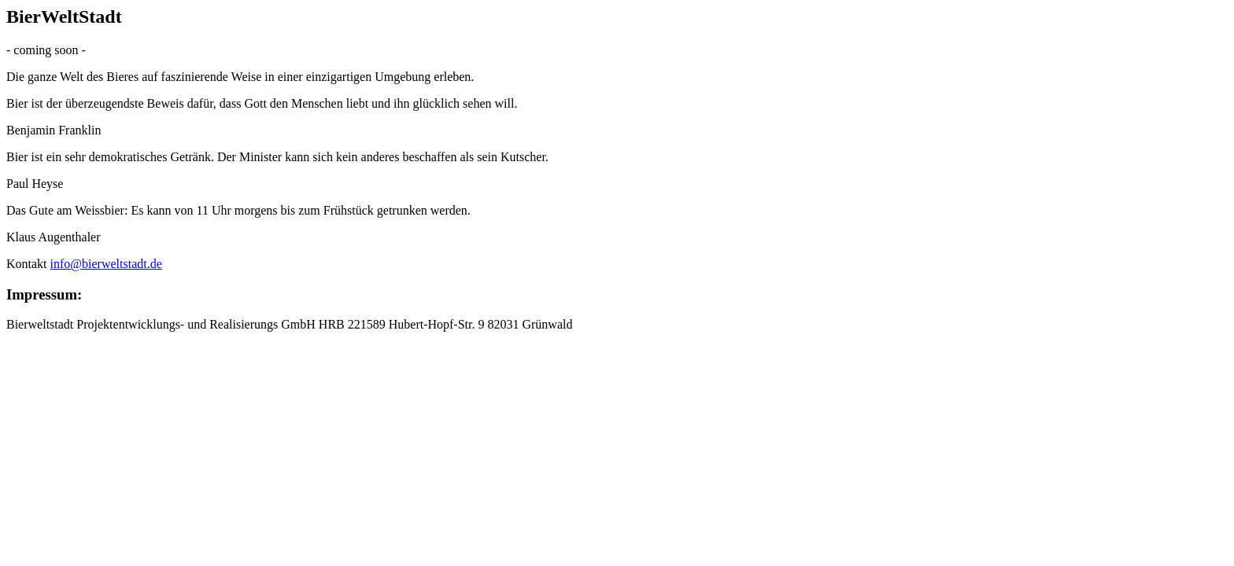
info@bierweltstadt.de (106, 263)
